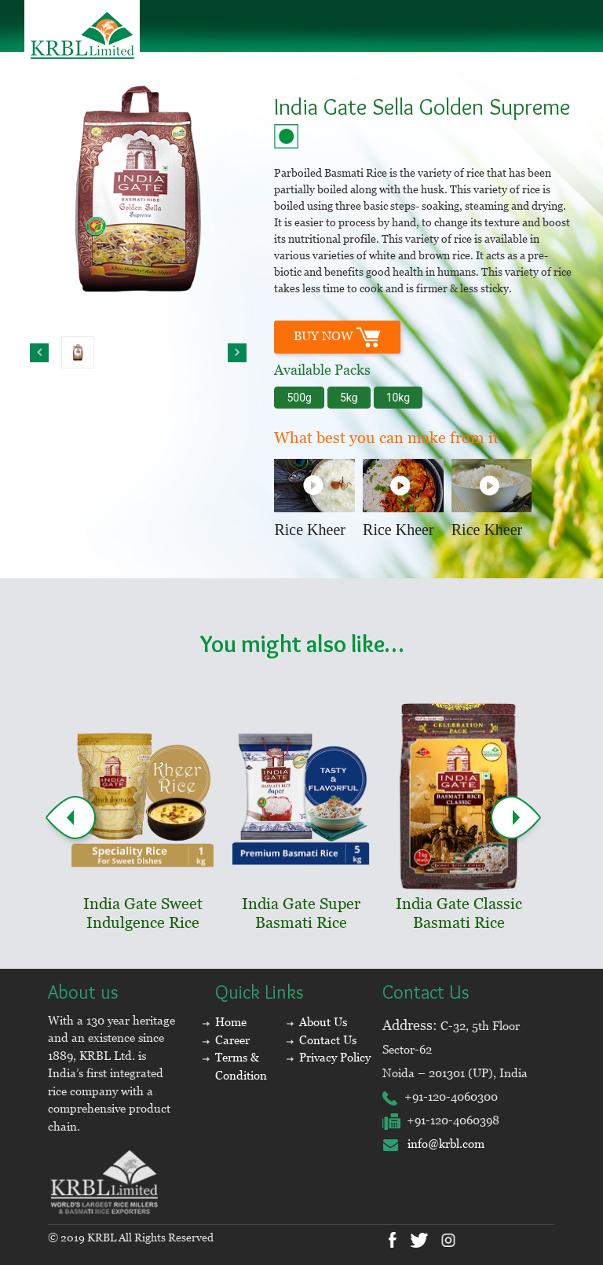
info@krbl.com (433, 1143)
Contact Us (327, 1040)
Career (232, 1040)
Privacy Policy (335, 1057)
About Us (323, 1021)
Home (231, 1021)
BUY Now (337, 337)
